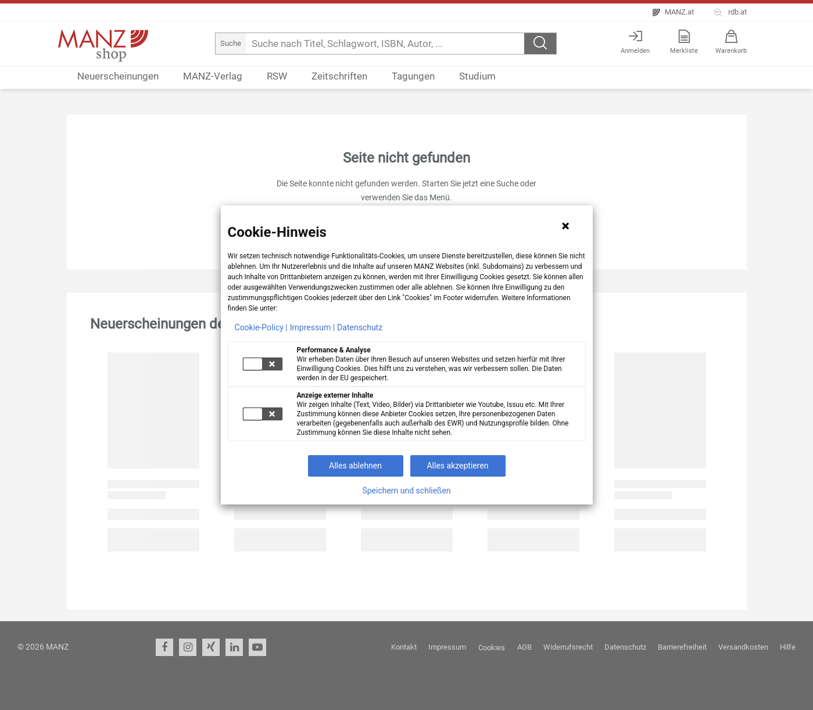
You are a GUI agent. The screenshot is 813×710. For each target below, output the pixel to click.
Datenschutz (359, 327)
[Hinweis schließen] (565, 225)
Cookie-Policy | (261, 327)
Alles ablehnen (355, 465)
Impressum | (312, 327)
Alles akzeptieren (457, 465)
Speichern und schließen (406, 490)
